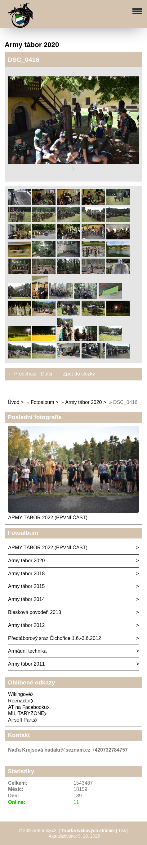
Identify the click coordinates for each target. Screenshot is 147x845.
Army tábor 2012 (26, 625)
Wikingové (20, 694)
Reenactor (20, 700)
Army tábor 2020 (83, 402)
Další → (50, 373)
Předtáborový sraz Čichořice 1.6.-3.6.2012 (54, 638)
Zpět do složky (79, 373)
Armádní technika (27, 651)
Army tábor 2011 (26, 664)
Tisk (122, 830)
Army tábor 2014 (26, 599)
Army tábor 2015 (26, 586)
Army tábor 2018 (26, 573)
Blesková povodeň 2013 (34, 612)
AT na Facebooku (28, 707)
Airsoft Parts (23, 720)
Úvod (13, 402)
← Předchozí (22, 373)
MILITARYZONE (27, 713)
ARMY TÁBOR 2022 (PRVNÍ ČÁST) (47, 517)
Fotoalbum (42, 402)
